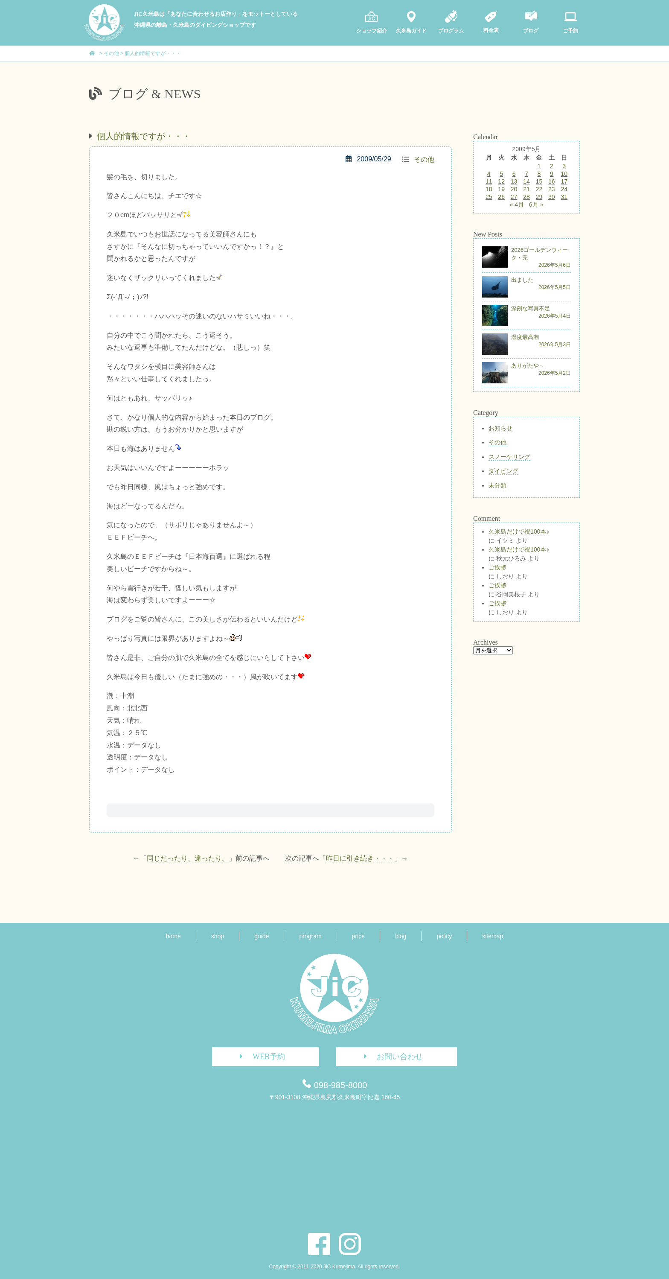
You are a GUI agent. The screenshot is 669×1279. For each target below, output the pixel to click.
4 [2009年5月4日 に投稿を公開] (489, 173)
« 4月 (517, 204)
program (310, 936)
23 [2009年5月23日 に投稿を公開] (551, 189)
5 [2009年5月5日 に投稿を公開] (501, 173)
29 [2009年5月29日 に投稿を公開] (539, 196)
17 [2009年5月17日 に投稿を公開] (564, 181)
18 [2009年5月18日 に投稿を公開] (489, 189)
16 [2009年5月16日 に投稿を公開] (551, 181)
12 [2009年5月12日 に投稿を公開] (501, 181)
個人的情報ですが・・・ (144, 136)
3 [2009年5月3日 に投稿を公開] (564, 166)
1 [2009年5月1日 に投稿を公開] (539, 166)
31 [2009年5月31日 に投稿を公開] (564, 196)
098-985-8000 (340, 1085)
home (173, 936)
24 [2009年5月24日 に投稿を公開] (564, 189)
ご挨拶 (497, 567)
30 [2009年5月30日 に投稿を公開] (551, 196)
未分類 (497, 485)
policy (444, 936)
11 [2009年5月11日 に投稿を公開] (489, 181)
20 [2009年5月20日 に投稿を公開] (514, 189)
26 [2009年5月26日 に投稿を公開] (501, 196)
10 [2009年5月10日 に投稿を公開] (564, 173)
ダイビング (503, 470)
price (358, 936)
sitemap (492, 936)
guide (261, 936)
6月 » (536, 204)
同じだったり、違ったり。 (188, 858)
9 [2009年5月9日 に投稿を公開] (551, 173)
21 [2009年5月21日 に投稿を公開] (526, 189)
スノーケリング (509, 456)
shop (217, 936)
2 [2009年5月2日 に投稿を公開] (551, 166)
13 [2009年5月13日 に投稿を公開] (514, 181)
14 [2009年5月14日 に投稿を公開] (526, 181)
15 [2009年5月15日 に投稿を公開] (539, 181)
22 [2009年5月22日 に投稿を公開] (539, 189)
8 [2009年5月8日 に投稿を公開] (539, 173)
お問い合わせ (390, 1056)
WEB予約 (259, 1056)
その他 (424, 159)
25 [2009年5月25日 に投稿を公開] (489, 196)
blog (400, 936)
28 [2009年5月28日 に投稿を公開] (526, 196)
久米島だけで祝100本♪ (519, 531)
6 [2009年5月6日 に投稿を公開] (514, 173)
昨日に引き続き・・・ (360, 858)
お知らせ (500, 428)
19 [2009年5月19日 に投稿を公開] (501, 189)
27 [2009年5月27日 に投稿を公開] (514, 196)
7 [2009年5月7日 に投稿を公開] (526, 173)
